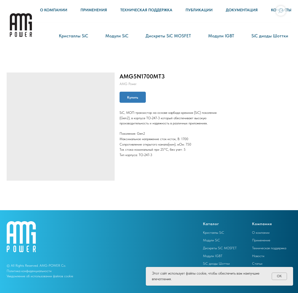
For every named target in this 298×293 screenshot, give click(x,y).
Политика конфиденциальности (29, 271)
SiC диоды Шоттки (269, 35)
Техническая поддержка (146, 10)
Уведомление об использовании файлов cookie (40, 276)
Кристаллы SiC (73, 35)
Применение (261, 240)
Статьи (257, 263)
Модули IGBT (221, 35)
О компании (53, 10)
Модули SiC (116, 35)
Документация (242, 10)
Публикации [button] (199, 10)
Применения (94, 10)
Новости (258, 256)
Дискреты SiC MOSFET (168, 35)
